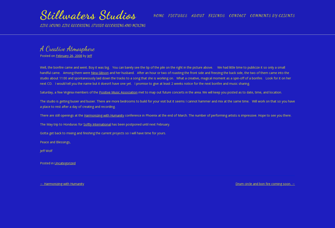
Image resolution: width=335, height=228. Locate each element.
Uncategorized (65, 163)
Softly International (97, 124)
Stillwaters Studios (88, 14)
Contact (237, 15)
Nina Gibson (100, 73)
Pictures (177, 15)
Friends (216, 15)
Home (158, 15)
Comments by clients (272, 15)
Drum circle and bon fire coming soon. (265, 184)
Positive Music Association (118, 92)
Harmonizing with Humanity (104, 115)
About (197, 15)
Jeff (89, 56)
